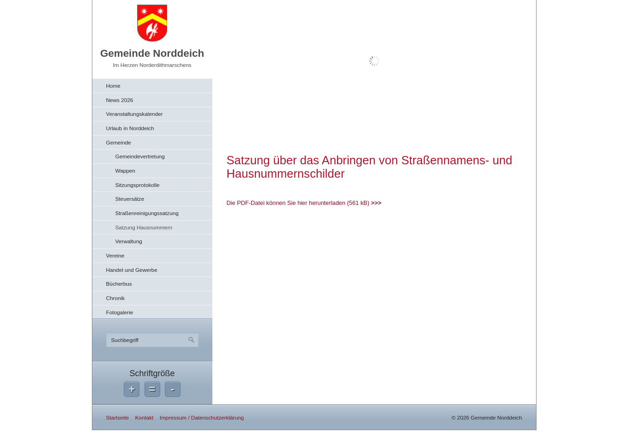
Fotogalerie (119, 312)
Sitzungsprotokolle (137, 185)
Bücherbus (119, 284)
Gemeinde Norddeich (152, 53)
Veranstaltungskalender (134, 114)
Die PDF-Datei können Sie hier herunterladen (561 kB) (298, 202)
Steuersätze (130, 199)
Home (113, 86)
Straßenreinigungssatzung (147, 213)
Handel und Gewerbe (131, 270)
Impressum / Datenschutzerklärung (202, 417)
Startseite (117, 417)
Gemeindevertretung (140, 156)
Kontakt (144, 417)
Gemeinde (118, 142)
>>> (376, 202)
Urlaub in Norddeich (130, 128)
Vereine (115, 255)
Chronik (115, 298)
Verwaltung (128, 241)
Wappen (125, 171)
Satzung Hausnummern (144, 227)
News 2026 (119, 100)
